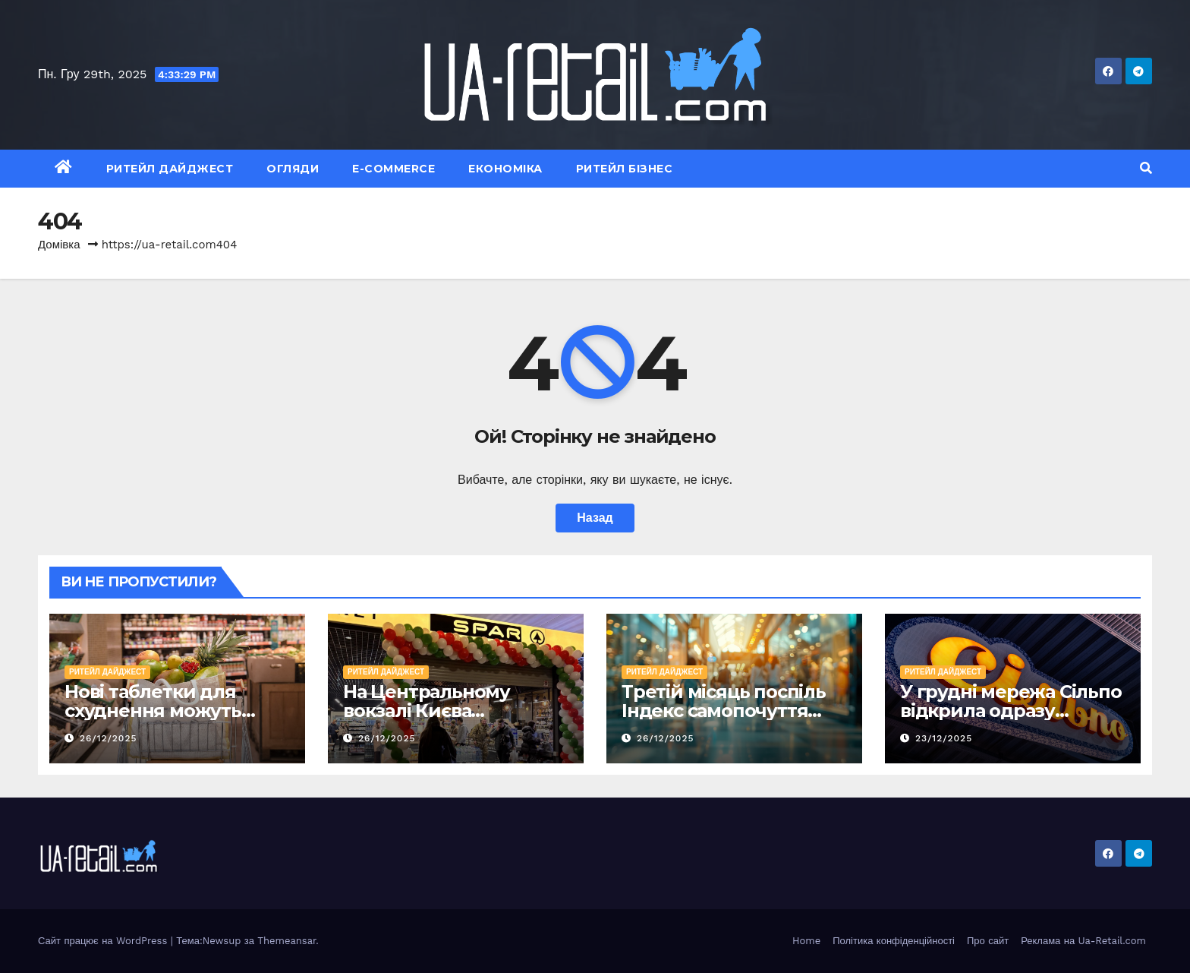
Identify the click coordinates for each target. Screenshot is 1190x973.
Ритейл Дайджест (170, 168)
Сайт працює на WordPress (104, 940)
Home (806, 940)
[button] (1146, 168)
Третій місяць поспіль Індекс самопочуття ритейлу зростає (724, 711)
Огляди (292, 168)
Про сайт (988, 940)
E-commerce (393, 168)
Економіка (505, 168)
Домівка (59, 244)
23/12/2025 (943, 738)
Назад (594, 517)
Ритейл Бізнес (624, 168)
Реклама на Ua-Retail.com (1083, 940)
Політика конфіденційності (894, 940)
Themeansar (286, 940)
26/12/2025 (108, 738)
